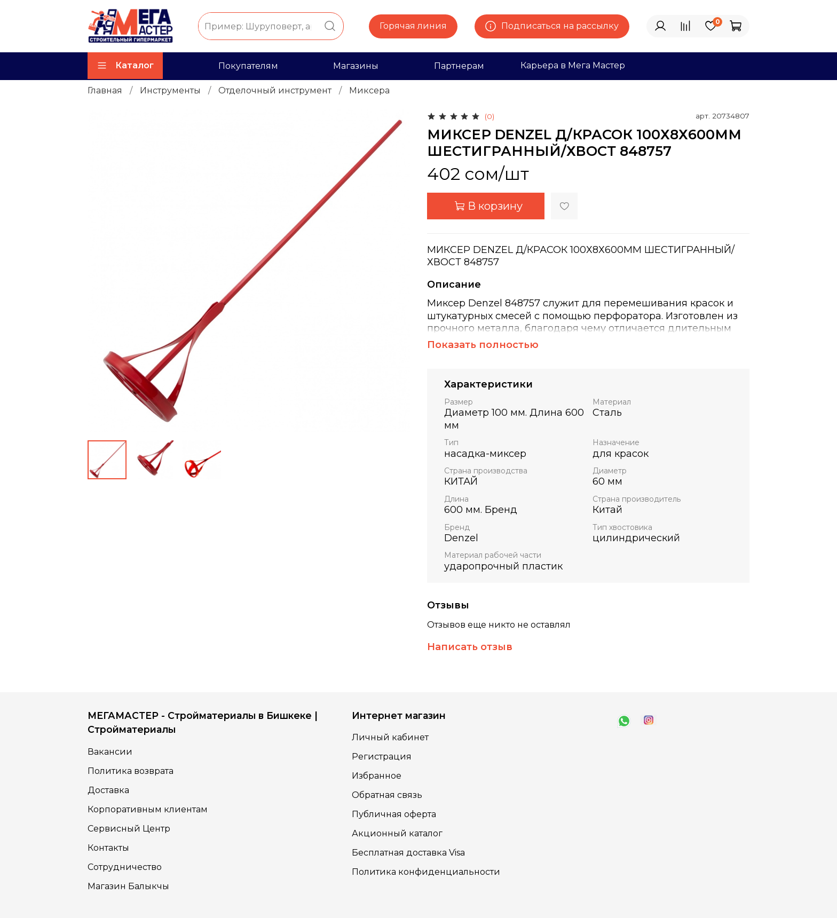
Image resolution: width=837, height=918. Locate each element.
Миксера (369, 90)
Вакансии (110, 752)
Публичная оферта (394, 814)
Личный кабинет (390, 737)
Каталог (125, 65)
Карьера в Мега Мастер (572, 65)
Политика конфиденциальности (426, 872)
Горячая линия (413, 26)
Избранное (376, 776)
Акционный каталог (397, 833)
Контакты (108, 848)
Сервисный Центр (129, 829)
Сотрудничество (125, 867)
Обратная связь (387, 795)
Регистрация (382, 756)
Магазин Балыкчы (128, 886)
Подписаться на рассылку (552, 26)
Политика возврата (130, 771)
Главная (105, 90)
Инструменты (170, 90)
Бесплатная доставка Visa (408, 853)
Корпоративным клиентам (148, 809)
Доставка (108, 790)
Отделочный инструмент (274, 90)
